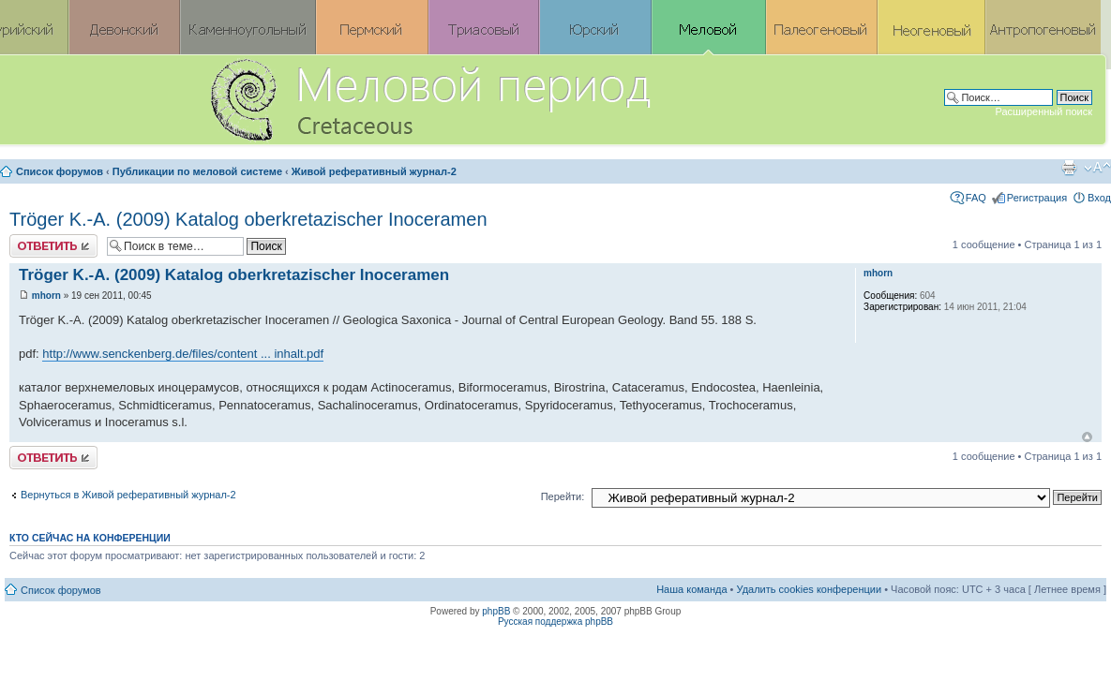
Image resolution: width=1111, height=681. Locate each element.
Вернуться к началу (1087, 437)
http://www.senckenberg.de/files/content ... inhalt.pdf (182, 354)
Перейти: (563, 496)
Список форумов (59, 171)
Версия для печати (1068, 167)
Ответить (53, 246)
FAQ (976, 197)
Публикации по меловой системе (197, 171)
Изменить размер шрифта (1097, 167)
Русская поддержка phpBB (555, 621)
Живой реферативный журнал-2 (374, 171)
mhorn (46, 295)
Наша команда (691, 589)
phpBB (496, 611)
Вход (1099, 197)
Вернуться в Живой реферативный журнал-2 (128, 494)
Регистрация (1037, 197)
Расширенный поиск (1043, 111)
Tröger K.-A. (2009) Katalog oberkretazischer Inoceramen (248, 219)
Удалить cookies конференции (809, 589)
